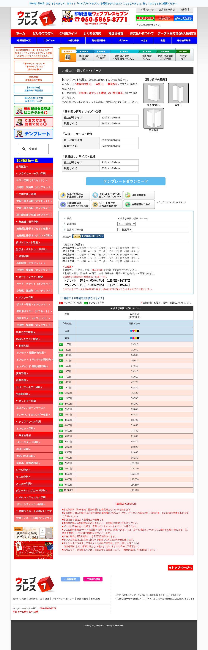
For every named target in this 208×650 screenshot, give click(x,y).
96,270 (134, 457)
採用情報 (33, 598)
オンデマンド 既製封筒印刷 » (32, 366)
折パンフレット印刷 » (28, 242)
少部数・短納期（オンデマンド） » (33, 188)
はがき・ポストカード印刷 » (31, 249)
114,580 (134, 484)
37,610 (134, 366)
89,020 (134, 447)
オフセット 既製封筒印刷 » (31, 352)
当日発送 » (22, 166)
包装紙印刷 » (23, 394)
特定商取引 (82, 598)
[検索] (33, 149)
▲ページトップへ (180, 567)
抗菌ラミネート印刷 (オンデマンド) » (33, 519)
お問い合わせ (147, 9)
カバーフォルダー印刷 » (29, 387)
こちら (134, 543)
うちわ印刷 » (23, 476)
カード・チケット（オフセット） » (33, 284)
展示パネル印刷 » (25, 456)
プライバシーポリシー (63, 598)
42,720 (134, 382)
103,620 (134, 468)
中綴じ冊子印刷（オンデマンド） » (33, 209)
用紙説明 (66, 236)
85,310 (134, 441)
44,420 (134, 387)
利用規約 (95, 598)
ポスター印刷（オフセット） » (33, 304)
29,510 (134, 344)
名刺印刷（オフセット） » (30, 263)
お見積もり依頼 (167, 9)
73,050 (134, 425)
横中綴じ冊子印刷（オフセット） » (33, 215)
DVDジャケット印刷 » (28, 338)
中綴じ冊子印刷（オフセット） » (34, 201)
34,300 (134, 355)
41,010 (134, 376)
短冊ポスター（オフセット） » (33, 318)
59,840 (134, 409)
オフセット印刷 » (25, 428)
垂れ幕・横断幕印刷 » (28, 463)
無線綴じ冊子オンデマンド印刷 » (34, 235)
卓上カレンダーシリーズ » (30, 407)
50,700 (134, 398)
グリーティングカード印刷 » (31, 490)
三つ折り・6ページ (108, 248)
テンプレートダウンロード (125, 181)
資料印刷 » (22, 373)
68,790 (134, 420)
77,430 (134, 430)
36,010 (134, 360)
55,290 (134, 403)
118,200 (134, 490)
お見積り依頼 (93, 579)
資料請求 (185, 9)
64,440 (134, 414)
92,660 (134, 452)
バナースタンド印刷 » (28, 442)
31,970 (134, 349)
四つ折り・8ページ (129, 248)
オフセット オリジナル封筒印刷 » (34, 359)
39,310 (134, 371)
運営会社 (44, 598)
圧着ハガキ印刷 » (25, 332)
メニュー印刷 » (24, 483)
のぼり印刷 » (23, 449)
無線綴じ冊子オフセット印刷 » (33, 228)
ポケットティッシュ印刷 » (30, 504)
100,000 (134, 463)
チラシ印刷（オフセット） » (32, 180)
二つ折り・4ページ (86, 248)
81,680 (134, 436)
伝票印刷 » (22, 380)
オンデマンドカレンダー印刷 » (33, 414)
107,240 (134, 474)
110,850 (134, 479)
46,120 (134, 393)
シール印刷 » (23, 469)
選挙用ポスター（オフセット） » (34, 311)
